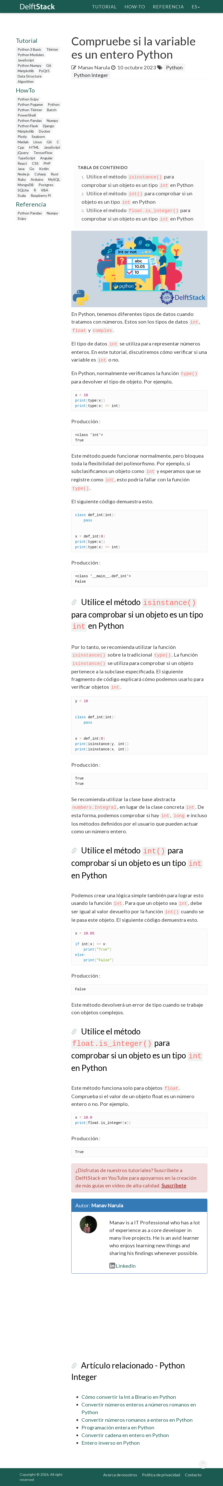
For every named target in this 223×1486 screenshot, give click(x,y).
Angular (46, 158)
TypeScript (26, 158)
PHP (47, 163)
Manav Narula (94, 67)
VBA (44, 190)
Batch (51, 110)
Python (54, 104)
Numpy (52, 120)
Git (48, 65)
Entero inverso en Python (110, 1443)
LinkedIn (122, 1266)
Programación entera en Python (117, 1427)
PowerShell (27, 115)
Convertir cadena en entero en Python (125, 1435)
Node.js (24, 174)
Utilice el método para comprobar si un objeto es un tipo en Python (137, 614)
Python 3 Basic (29, 49)
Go (31, 168)
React (22, 163)
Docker (44, 131)
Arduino (37, 179)
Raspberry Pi (41, 195)
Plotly (22, 136)
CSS (35, 163)
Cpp (21, 147)
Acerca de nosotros (120, 1474)
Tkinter (52, 49)
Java (21, 168)
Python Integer (91, 75)
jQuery (23, 152)
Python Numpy (29, 65)
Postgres (46, 185)
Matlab (23, 142)
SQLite (23, 190)
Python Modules (31, 55)
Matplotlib (26, 71)
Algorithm (25, 81)
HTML (34, 147)
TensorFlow (42, 152)
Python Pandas (30, 120)
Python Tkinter (30, 110)
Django (48, 126)
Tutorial (104, 6)
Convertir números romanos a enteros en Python (137, 1420)
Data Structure (30, 76)
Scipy (22, 218)
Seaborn (38, 136)
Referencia (168, 6)
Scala (22, 195)
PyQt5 (44, 71)
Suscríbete (173, 1185)
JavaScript (26, 60)
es (196, 6)
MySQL (54, 179)
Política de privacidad (161, 1474)
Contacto (193, 1474)
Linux (37, 142)
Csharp (40, 174)
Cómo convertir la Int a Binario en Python (128, 1397)
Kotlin (44, 168)
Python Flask (28, 126)
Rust (54, 174)
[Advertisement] (39, 300)
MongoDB (26, 185)
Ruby (22, 179)
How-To (134, 6)
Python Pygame (30, 104)
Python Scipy (28, 99)
